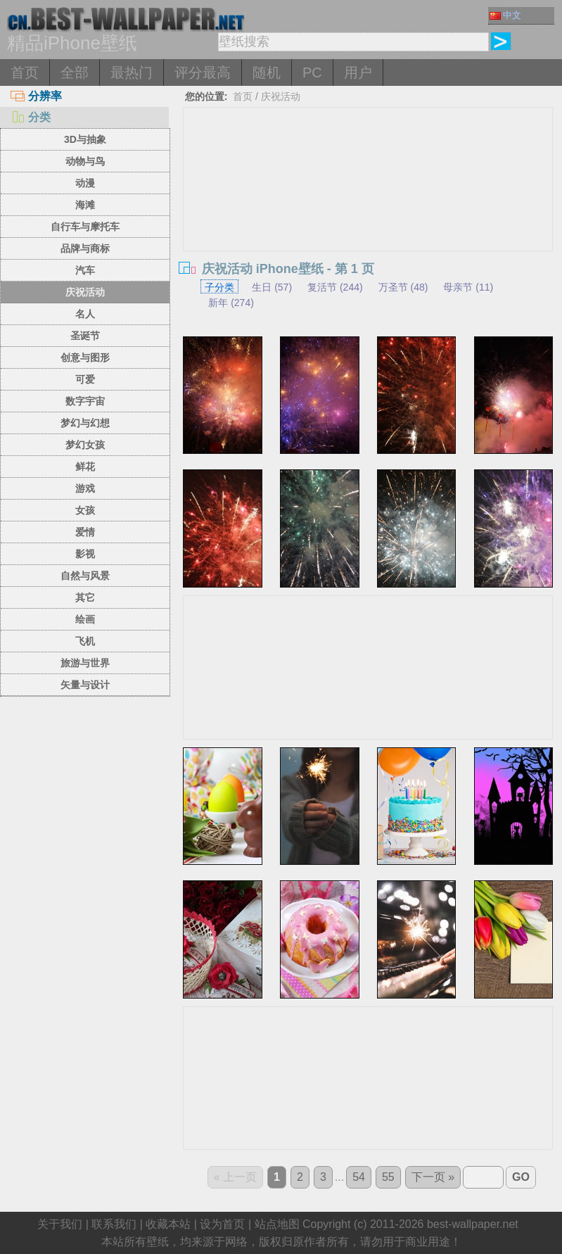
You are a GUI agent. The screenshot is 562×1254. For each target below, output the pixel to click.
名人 (85, 313)
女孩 (85, 510)
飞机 (85, 641)
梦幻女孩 (85, 444)
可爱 (85, 379)
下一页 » (432, 1177)
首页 (25, 72)
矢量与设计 (85, 684)
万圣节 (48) (403, 287)
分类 (31, 117)
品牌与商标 (85, 248)
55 (388, 1177)
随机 (267, 72)
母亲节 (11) (468, 287)
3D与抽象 (85, 139)
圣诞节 (85, 335)
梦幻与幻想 (85, 423)
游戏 (85, 488)
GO (521, 1177)
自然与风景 (85, 575)
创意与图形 (85, 357)
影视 (85, 553)
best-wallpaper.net (472, 1224)
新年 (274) (231, 302)
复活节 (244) (335, 287)
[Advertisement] (368, 213)
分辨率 (36, 96)
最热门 (131, 72)
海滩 (85, 204)
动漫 (85, 183)
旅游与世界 (85, 663)
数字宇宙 (85, 401)
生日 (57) (272, 287)
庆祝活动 (85, 292)
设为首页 (222, 1224)
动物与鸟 (85, 161)
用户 (358, 72)
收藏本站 (168, 1224)
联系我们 (113, 1224)
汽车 (85, 270)
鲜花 (85, 466)
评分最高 (202, 72)
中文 (505, 15)
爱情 (85, 532)
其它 (85, 597)
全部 (74, 72)
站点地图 (277, 1224)
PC (312, 72)
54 (358, 1177)
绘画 (85, 619)
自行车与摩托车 (85, 226)
